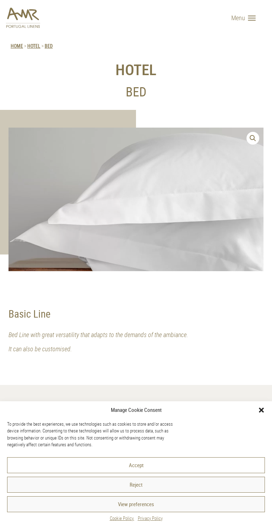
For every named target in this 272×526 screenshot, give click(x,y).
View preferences (136, 504)
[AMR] (23, 17)
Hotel (33, 46)
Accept (136, 465)
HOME (17, 46)
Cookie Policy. (122, 518)
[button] (261, 410)
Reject (136, 484)
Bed (49, 46)
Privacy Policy (150, 518)
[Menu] (246, 18)
